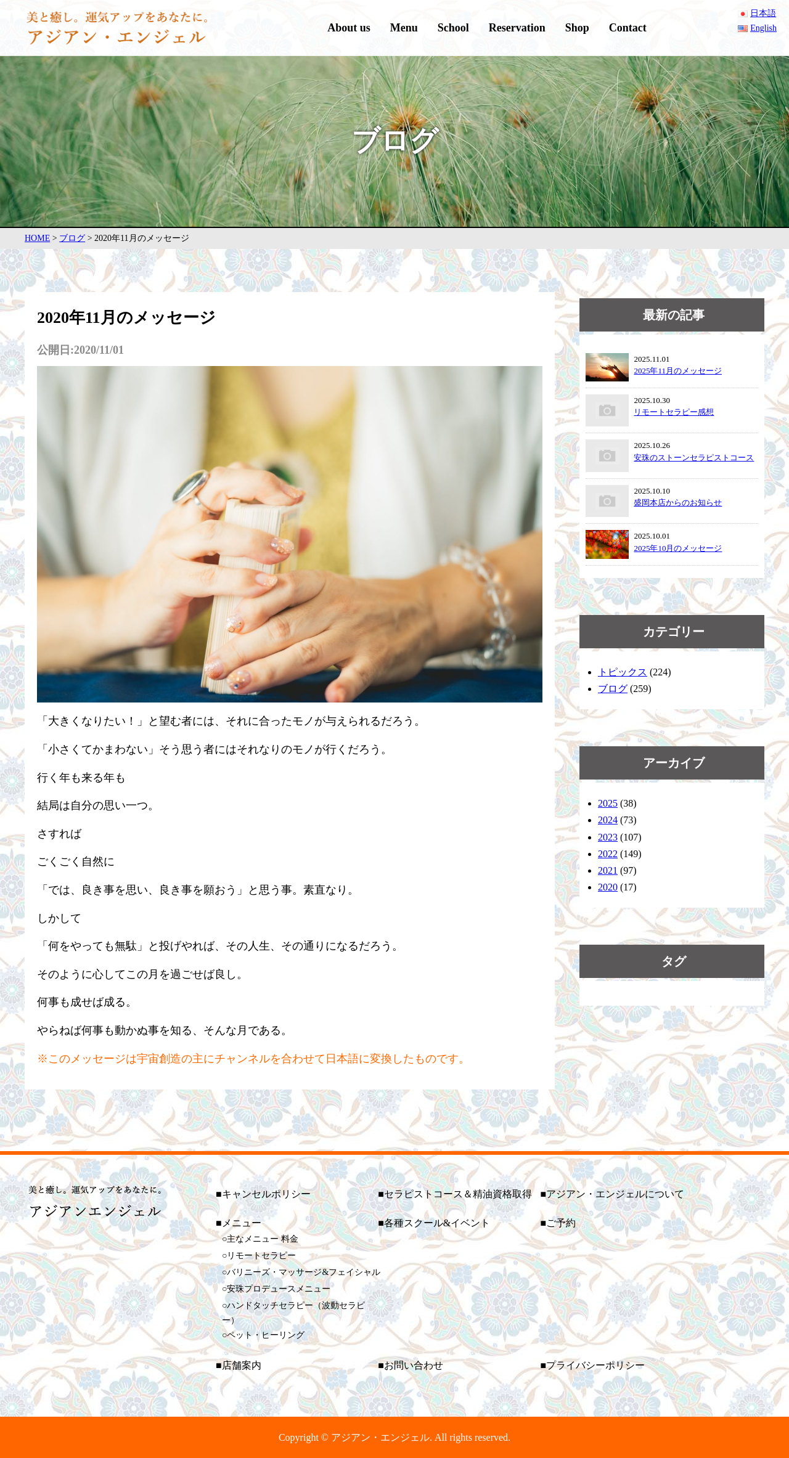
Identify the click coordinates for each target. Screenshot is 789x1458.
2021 (608, 870)
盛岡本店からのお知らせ (678, 502)
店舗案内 (241, 1365)
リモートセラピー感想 (674, 412)
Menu (404, 28)
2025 (608, 803)
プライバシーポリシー (595, 1365)
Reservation (517, 28)
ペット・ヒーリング (266, 1335)
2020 (608, 887)
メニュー (241, 1223)
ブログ (613, 688)
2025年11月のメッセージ (678, 370)
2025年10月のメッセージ (678, 548)
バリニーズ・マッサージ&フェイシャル (303, 1272)
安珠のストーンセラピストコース (694, 457)
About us (348, 28)
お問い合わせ (413, 1365)
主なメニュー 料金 (262, 1239)
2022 (608, 854)
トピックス (622, 672)
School (453, 28)
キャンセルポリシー (266, 1194)
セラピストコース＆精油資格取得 (458, 1194)
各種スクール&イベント (437, 1223)
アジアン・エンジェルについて (615, 1194)
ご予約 (561, 1223)
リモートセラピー (261, 1255)
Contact (628, 28)
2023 (608, 837)
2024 (608, 820)
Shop (577, 28)
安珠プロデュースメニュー (278, 1288)
